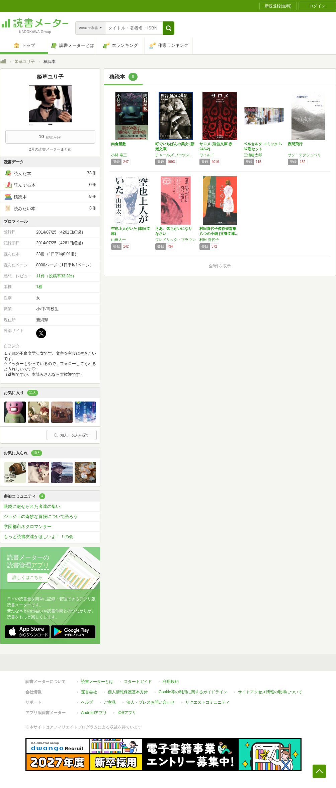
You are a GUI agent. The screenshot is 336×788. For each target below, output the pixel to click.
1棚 (39, 286)
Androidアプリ (94, 713)
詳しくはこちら (27, 577)
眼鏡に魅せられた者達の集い (32, 506)
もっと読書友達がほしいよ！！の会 (38, 536)
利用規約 (171, 682)
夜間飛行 (295, 144)
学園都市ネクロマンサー (28, 526)
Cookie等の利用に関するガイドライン (193, 692)
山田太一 (118, 240)
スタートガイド (138, 682)
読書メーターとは (97, 682)
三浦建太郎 (253, 155)
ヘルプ (87, 702)
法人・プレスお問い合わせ (151, 702)
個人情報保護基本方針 (128, 692)
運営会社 (89, 692)
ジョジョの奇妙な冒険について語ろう (41, 516)
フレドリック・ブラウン (175, 240)
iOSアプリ (126, 713)
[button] (168, 28)
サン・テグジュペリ (304, 155)
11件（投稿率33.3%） (56, 276)
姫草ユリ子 (25, 61)
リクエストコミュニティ (207, 702)
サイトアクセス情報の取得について (270, 692)
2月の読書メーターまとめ (50, 149)
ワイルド (206, 155)
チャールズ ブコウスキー (175, 155)
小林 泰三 (119, 155)
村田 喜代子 (209, 240)
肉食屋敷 (118, 144)
